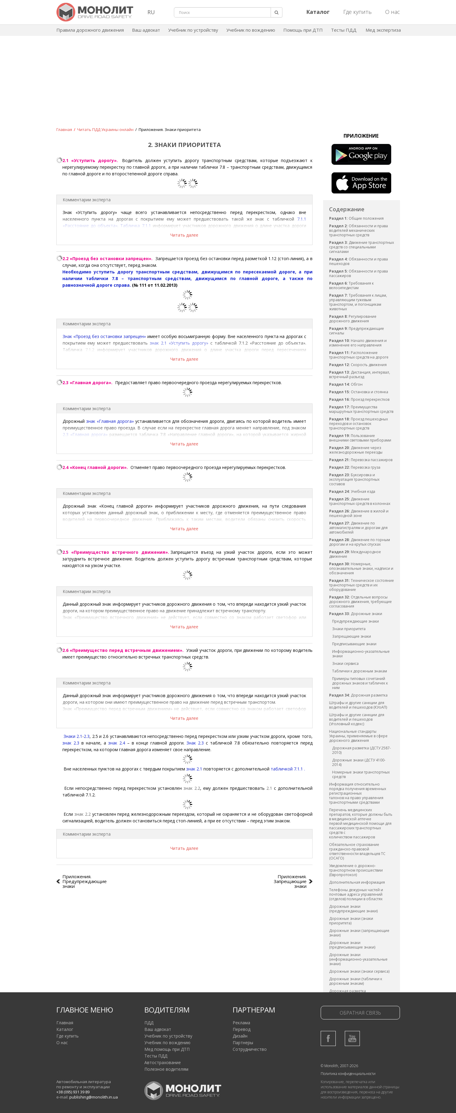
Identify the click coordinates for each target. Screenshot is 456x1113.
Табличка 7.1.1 (135, 225)
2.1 (269, 788)
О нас (392, 11)
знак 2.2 (192, 788)
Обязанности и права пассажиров (358, 273)
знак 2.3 (70, 743)
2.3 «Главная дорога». (87, 382)
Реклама (241, 1022)
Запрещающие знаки (351, 636)
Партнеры (243, 1042)
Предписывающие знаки (354, 643)
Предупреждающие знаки (355, 621)
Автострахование (162, 1062)
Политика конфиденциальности (348, 1073)
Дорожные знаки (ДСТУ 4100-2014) (358, 762)
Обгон (346, 384)
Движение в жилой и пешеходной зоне (358, 513)
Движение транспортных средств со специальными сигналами (361, 247)
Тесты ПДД (344, 30)
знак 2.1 (194, 769)
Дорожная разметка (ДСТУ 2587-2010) (361, 750)
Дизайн (240, 1036)
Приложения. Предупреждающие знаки (84, 881)
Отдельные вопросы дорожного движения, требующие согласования (360, 602)
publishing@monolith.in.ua (93, 1097)
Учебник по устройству (193, 30)
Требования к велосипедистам (351, 285)
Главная (64, 1022)
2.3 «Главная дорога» (85, 434)
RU (151, 12)
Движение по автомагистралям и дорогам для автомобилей (358, 528)
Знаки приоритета (349, 628)
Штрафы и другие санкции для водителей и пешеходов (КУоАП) (358, 705)
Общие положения (356, 218)
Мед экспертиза (383, 30)
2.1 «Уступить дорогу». (90, 160)
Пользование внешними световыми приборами (360, 438)
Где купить (357, 11)
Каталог (64, 1029)
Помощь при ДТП (303, 30)
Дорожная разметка (358, 695)
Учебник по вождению (250, 30)
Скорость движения (358, 364)
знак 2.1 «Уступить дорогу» (179, 343)
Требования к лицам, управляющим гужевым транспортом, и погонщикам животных (358, 302)
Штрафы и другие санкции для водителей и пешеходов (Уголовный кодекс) (356, 719)
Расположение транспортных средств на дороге (358, 355)
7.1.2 (89, 349)
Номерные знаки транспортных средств (361, 774)
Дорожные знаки (355, 613)
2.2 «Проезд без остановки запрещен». (107, 258)
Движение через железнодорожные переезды (355, 450)
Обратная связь (360, 1012)
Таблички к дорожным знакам (359, 671)
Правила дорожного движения (90, 30)
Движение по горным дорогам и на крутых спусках (359, 542)
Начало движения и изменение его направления (358, 343)
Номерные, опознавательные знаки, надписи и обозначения (361, 568)
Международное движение (355, 554)
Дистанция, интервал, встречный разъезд (359, 374)
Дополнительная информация (357, 882)
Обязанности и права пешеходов (358, 261)
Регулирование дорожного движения (352, 319)
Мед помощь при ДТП (167, 1049)
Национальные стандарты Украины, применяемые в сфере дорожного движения (358, 736)
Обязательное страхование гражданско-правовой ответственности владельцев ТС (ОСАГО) (357, 851)
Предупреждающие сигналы (356, 331)
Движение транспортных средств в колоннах (359, 501)
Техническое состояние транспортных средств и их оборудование (361, 585)
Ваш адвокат (146, 30)
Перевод (241, 1029)
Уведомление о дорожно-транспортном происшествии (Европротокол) (356, 870)
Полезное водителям (166, 1069)
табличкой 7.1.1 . (288, 769)
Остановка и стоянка (358, 391)
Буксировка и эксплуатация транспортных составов (354, 479)
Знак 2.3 (195, 743)
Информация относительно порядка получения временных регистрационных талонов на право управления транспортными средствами (357, 793)
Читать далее (184, 235)
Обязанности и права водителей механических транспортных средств (358, 230)
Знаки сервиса (345, 663)
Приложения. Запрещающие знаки (290, 881)
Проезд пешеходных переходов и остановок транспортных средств (358, 423)
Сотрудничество (250, 1049)
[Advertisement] (228, 85)
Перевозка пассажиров (360, 459)
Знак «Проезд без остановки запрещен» (104, 336)
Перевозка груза (354, 467)
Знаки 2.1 (73, 736)
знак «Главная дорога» (110, 421)
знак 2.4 (116, 743)
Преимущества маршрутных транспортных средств (361, 409)
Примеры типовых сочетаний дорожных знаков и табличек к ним (360, 683)
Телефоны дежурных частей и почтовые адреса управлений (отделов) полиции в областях (356, 894)
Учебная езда (352, 491)
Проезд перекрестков (359, 399)
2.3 (87, 736)
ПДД (148, 1022)
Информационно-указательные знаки (361, 654)
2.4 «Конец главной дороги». (95, 467)
